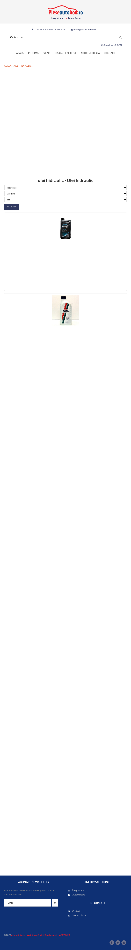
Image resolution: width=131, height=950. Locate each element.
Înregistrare (56, 18)
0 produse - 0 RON (111, 45)
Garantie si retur (66, 53)
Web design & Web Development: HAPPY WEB (48, 935)
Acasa (20, 53)
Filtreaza (11, 207)
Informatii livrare (39, 53)
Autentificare (73, 18)
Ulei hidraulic (23, 66)
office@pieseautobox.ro (83, 29)
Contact (109, 53)
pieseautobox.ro (18, 935)
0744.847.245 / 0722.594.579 (48, 29)
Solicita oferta (90, 53)
